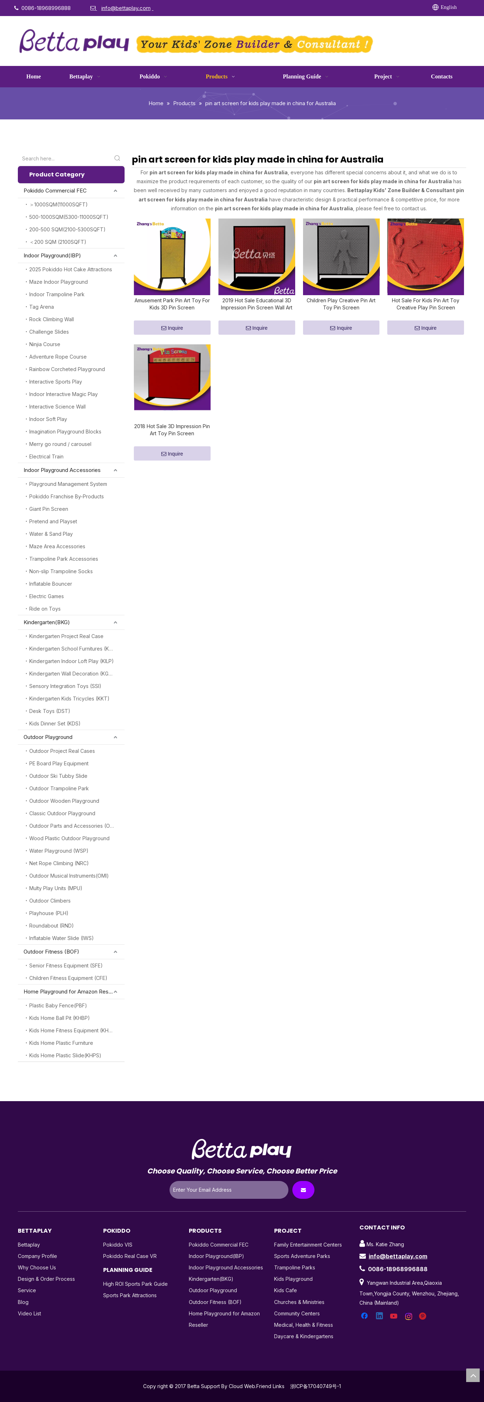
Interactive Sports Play (55, 382)
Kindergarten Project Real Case (66, 636)
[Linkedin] (327, 7)
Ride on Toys (45, 609)
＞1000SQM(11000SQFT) (58, 204)
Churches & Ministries (299, 1302)
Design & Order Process (46, 1279)
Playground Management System (68, 484)
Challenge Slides (49, 332)
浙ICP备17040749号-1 (315, 1386)
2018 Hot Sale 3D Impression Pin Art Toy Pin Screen (172, 438)
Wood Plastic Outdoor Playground (69, 838)
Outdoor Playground (48, 737)
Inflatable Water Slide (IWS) (61, 938)
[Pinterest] (386, 7)
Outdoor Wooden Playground (64, 801)
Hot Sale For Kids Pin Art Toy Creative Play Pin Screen (425, 308)
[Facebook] (313, 7)
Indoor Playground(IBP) (52, 255)
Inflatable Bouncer (50, 584)
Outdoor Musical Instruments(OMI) (69, 876)
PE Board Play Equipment (59, 763)
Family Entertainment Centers (308, 1245)
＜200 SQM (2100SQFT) (57, 242)
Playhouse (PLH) (49, 913)
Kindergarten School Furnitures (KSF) (73, 649)
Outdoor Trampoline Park (59, 788)
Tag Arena (41, 307)
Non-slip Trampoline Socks (61, 571)
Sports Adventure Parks (302, 1256)
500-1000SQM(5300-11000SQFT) (69, 217)
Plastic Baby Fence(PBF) (58, 1005)
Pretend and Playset (53, 521)
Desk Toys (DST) (49, 711)
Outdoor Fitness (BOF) (51, 951)
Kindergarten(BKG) (47, 622)
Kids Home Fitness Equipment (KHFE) (72, 1030)
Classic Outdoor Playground (62, 813)
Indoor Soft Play (48, 419)
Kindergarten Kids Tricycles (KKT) (69, 698)
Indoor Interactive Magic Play (63, 394)
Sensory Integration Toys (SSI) (65, 686)
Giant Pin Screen (48, 509)
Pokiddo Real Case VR (130, 1256)
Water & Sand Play (51, 534)
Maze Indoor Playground (58, 282)
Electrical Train (46, 456)
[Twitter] (342, 7)
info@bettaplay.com (398, 1256)
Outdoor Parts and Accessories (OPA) (73, 826)
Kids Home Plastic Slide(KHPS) (65, 1055)
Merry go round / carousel (60, 444)
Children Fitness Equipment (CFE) (68, 978)
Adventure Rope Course (58, 357)
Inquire (172, 332)
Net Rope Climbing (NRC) (59, 863)
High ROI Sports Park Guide (135, 1284)
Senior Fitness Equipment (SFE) (66, 965)
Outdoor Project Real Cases (62, 751)
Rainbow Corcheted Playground (67, 369)
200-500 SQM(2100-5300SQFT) (67, 229)
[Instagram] (371, 7)
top (473, 1375)
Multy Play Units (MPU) (55, 888)
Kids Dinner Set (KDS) (55, 723)
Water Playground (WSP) (59, 851)
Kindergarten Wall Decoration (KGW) (72, 674)
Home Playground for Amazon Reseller (71, 991)
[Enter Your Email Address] (229, 1190)
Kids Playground (293, 1279)
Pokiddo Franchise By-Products (66, 496)
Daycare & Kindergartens (303, 1336)
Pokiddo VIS (117, 1245)
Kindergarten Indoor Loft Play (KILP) (71, 661)
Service (27, 1290)
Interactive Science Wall (57, 407)
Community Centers (297, 1313)
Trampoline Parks (294, 1267)
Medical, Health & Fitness (303, 1325)
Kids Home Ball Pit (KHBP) (59, 1018)
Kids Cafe (285, 1290)
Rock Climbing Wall (51, 319)
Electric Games (46, 596)
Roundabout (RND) (51, 926)
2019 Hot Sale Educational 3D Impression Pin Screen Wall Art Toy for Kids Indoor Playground (257, 308)
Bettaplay (29, 1245)
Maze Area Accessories (57, 546)
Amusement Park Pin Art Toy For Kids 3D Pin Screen (172, 308)
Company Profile (37, 1256)
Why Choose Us (37, 1267)
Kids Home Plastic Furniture (61, 1043)
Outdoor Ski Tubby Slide (58, 776)
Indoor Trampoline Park (57, 294)
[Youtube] (357, 7)
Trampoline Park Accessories (63, 559)
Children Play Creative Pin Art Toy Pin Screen (341, 308)
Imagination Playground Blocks (65, 431)
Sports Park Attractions (130, 1295)
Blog (23, 1302)
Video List (29, 1313)
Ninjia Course (44, 344)
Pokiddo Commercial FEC (55, 190)
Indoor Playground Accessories (62, 470)
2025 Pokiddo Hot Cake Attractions (70, 269)
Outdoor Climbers (50, 901)
